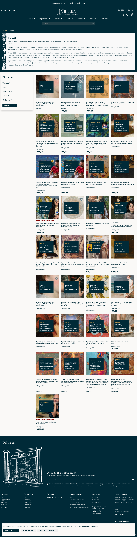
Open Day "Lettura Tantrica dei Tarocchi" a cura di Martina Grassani (97, 343)
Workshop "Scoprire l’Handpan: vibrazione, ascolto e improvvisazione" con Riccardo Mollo (47, 185)
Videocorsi (27, 505)
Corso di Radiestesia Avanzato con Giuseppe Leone (121, 263)
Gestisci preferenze (47, 530)
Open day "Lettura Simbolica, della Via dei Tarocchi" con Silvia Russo (72, 264)
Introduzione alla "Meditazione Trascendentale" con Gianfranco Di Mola (122, 303)
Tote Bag (4, 505)
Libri (2, 497)
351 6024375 (96, 502)
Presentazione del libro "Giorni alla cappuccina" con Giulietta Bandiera (72, 143)
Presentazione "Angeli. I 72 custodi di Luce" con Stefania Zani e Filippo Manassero (71, 103)
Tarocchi (4, 502)
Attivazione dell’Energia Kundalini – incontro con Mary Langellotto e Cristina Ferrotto (97, 103)
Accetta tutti (11, 530)
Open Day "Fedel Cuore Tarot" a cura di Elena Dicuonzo (97, 183)
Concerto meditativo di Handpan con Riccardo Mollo (72, 183)
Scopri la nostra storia (54, 497)
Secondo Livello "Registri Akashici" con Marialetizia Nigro (122, 183)
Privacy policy (74, 502)
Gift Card (4, 507)
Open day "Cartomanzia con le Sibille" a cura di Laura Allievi (121, 142)
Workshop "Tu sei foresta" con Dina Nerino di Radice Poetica (121, 226)
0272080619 (96, 511)
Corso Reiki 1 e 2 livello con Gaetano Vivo (46, 423)
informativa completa (90, 526)
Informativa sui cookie (77, 505)
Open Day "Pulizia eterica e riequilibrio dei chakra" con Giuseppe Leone (70, 225)
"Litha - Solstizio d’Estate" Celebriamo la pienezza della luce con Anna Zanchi (72, 381)
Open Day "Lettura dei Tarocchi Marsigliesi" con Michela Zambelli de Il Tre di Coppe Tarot (97, 304)
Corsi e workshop (30, 497)
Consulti (27, 507)
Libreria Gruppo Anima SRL (124, 500)
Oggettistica (5, 500)
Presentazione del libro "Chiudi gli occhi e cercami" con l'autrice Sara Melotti (97, 264)
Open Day (27, 500)
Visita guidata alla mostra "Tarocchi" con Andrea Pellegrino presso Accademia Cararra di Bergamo (47, 144)
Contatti (131, 10)
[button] (16, 83)
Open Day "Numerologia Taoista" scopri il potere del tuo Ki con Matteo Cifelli (47, 264)
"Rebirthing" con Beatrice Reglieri (120, 342)
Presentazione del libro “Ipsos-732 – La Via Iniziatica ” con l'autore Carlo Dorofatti (96, 143)
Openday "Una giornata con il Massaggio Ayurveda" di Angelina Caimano (72, 303)
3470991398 (96, 513)
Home (5, 30)
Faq (71, 497)
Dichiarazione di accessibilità (79, 507)
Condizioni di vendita (77, 500)
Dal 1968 (121, 10)
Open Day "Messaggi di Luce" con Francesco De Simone (122, 103)
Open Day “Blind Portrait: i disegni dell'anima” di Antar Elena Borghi (46, 103)
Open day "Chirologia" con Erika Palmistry (97, 224)
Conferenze (28, 502)
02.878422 (96, 500)
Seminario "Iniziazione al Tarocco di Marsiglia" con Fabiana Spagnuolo (47, 225)
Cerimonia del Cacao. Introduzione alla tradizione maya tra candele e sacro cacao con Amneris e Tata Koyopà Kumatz (121, 383)
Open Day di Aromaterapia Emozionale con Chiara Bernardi (47, 342)
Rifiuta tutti (28, 530)
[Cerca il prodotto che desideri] (66, 23)
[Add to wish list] (56, 78)
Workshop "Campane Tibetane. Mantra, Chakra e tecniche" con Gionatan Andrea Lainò (47, 381)
